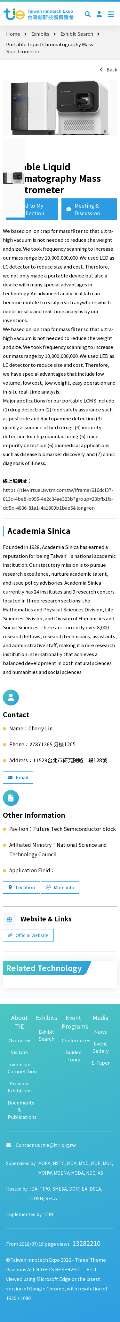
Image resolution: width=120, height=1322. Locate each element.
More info (60, 887)
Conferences (73, 1040)
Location (21, 887)
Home (13, 33)
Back (108, 69)
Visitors (19, 1052)
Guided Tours (74, 1056)
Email (18, 777)
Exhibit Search (76, 33)
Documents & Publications (19, 1109)
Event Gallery (100, 1047)
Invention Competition (19, 1068)
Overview (19, 1040)
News (100, 1031)
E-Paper (101, 1062)
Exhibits (40, 33)
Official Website (28, 935)
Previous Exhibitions (19, 1087)
